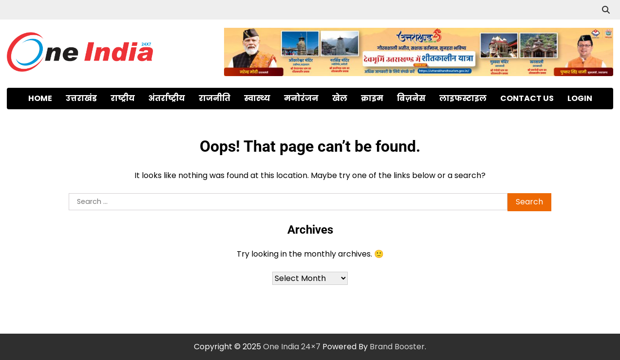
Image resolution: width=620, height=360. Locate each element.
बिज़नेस (411, 98)
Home (40, 98)
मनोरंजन (301, 98)
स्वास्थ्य (257, 98)
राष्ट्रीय (123, 98)
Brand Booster (397, 346)
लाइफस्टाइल (463, 98)
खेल (339, 98)
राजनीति (214, 98)
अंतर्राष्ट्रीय (167, 98)
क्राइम (372, 98)
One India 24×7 (291, 346)
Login (579, 98)
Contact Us (527, 98)
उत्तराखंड (81, 98)
